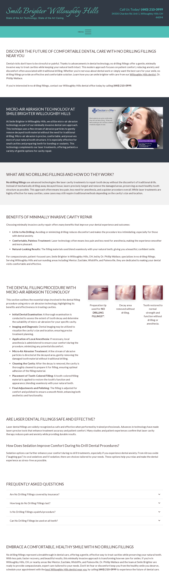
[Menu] (84, 32)
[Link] (52, 13)
